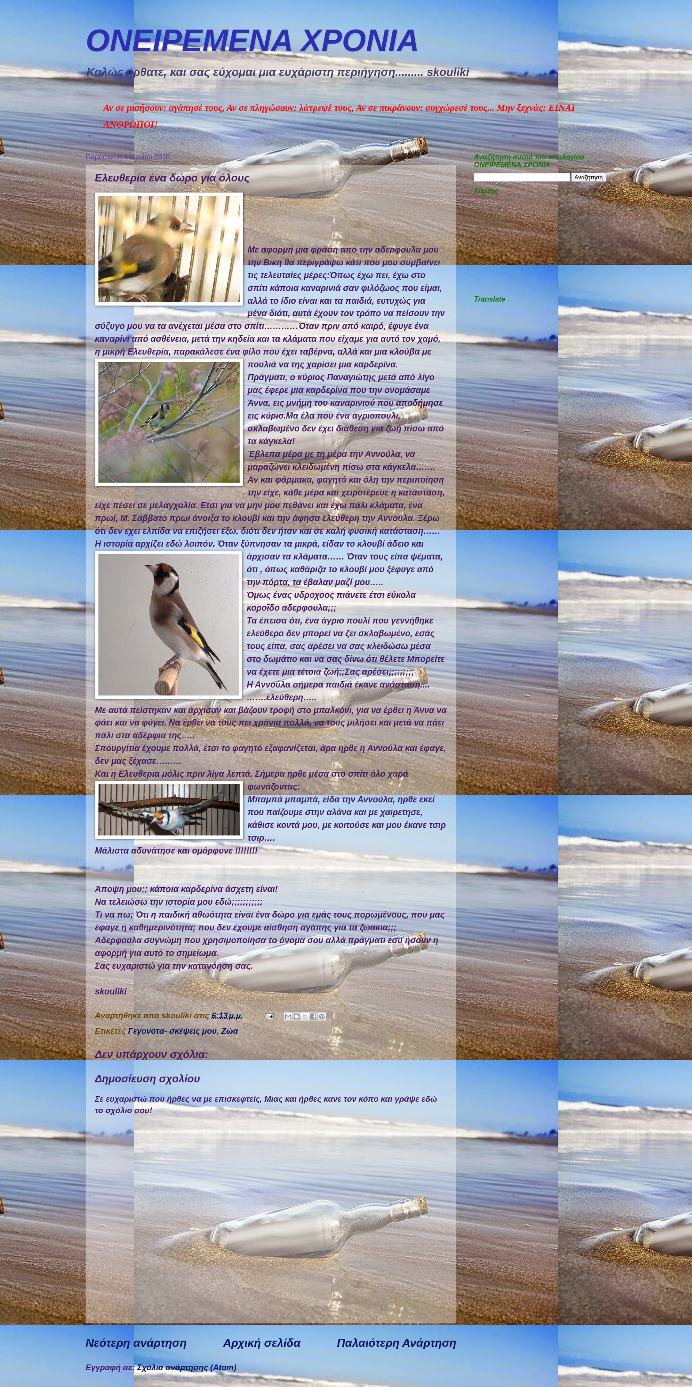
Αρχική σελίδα (262, 1343)
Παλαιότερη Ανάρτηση (396, 1343)
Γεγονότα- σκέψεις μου (172, 1031)
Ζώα (229, 1031)
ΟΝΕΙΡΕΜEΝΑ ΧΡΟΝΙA (252, 40)
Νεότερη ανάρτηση (136, 1343)
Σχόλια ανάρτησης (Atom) (187, 1367)
